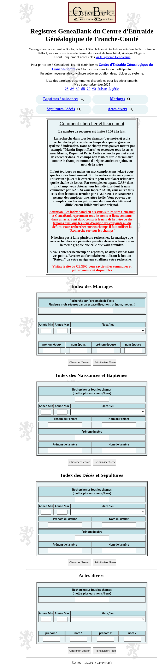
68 (83, 88)
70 (88, 88)
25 (67, 88)
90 (94, 88)
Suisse (102, 88)
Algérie (113, 88)
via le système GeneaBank (113, 57)
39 (72, 88)
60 (77, 88)
